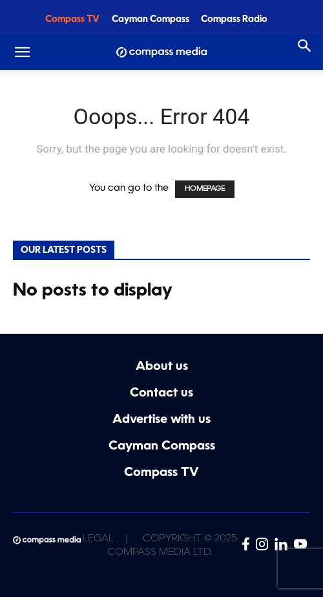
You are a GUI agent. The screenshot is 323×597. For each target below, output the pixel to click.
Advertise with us (161, 420)
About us (162, 367)
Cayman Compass (150, 20)
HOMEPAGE (205, 189)
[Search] (305, 45)
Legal (98, 539)
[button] (22, 52)
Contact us (161, 393)
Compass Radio (234, 20)
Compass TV (72, 20)
